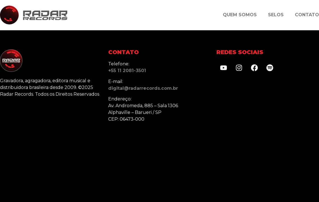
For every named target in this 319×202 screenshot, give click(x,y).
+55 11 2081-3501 (127, 70)
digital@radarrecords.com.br (143, 88)
